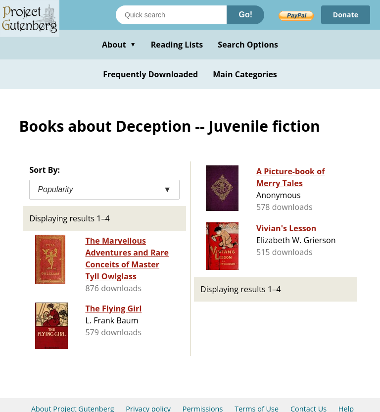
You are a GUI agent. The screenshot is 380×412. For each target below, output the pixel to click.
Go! (245, 14)
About (119, 45)
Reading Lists (177, 44)
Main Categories (245, 74)
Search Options (248, 44)
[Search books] (171, 14)
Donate (345, 14)
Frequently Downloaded (150, 74)
